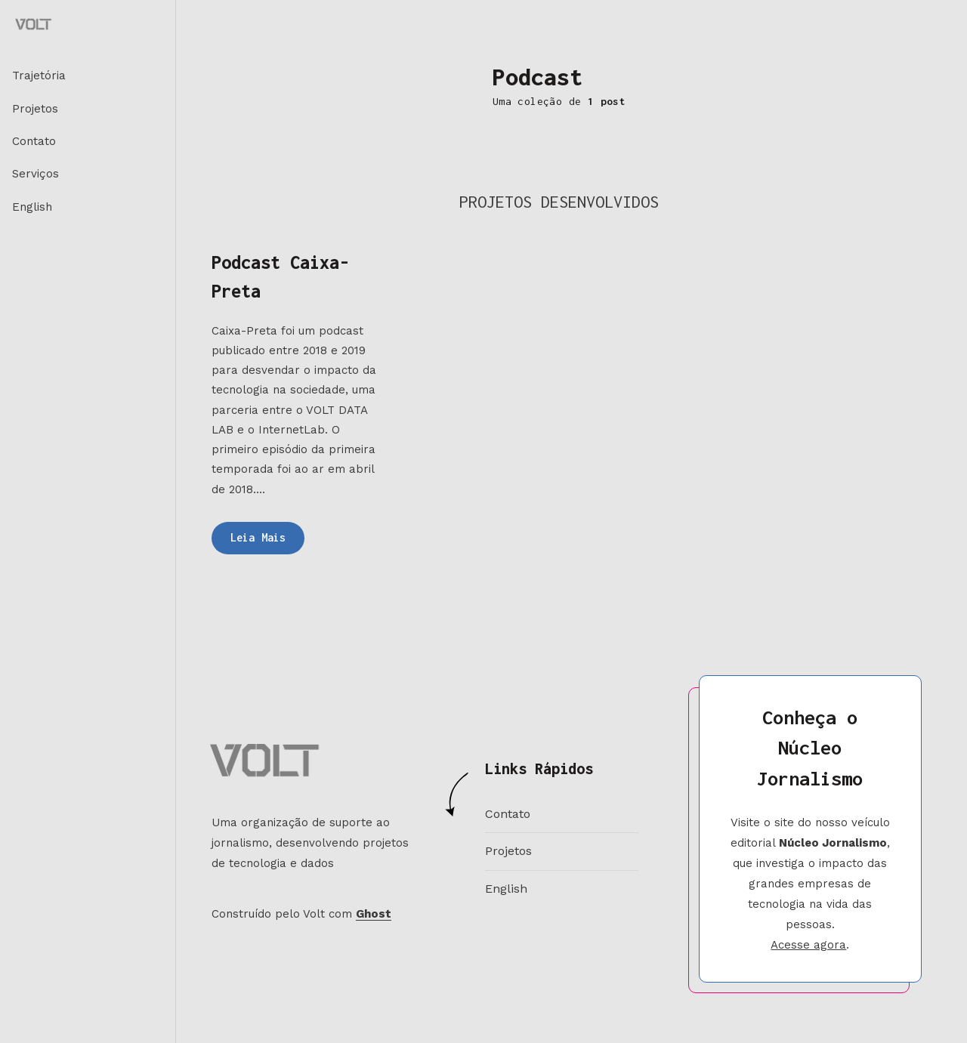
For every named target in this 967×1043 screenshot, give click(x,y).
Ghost (373, 914)
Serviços (35, 174)
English (32, 207)
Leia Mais (267, 540)
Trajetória (39, 75)
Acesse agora (808, 945)
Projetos (35, 109)
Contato (34, 141)
